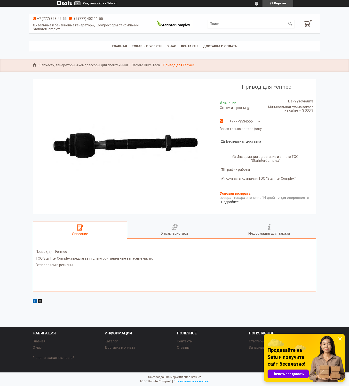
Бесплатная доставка (243, 141)
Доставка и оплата (220, 46)
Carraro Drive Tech (146, 65)
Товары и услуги (147, 46)
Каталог (111, 341)
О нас (171, 46)
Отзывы (183, 347)
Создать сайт (92, 3)
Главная (119, 46)
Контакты (189, 46)
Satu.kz (196, 377)
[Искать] (290, 24)
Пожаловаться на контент (191, 381)
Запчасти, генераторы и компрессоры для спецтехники (84, 65)
